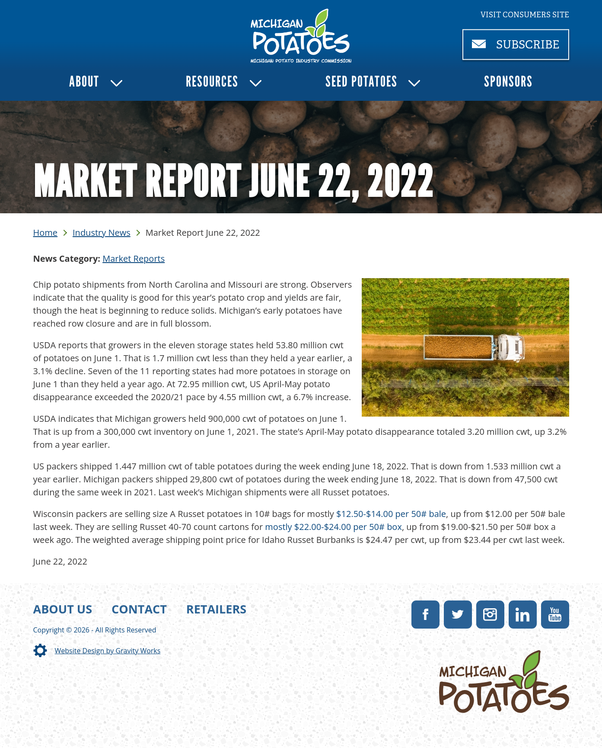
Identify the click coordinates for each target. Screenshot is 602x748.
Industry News (102, 232)
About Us (62, 609)
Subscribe (520, 48)
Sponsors (508, 81)
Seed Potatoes (361, 81)
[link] (301, 36)
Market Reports (133, 258)
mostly (279, 527)
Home (45, 232)
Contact (139, 609)
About (84, 81)
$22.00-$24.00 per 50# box (348, 527)
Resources (212, 81)
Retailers (216, 609)
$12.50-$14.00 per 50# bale (391, 514)
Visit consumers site (525, 14)
